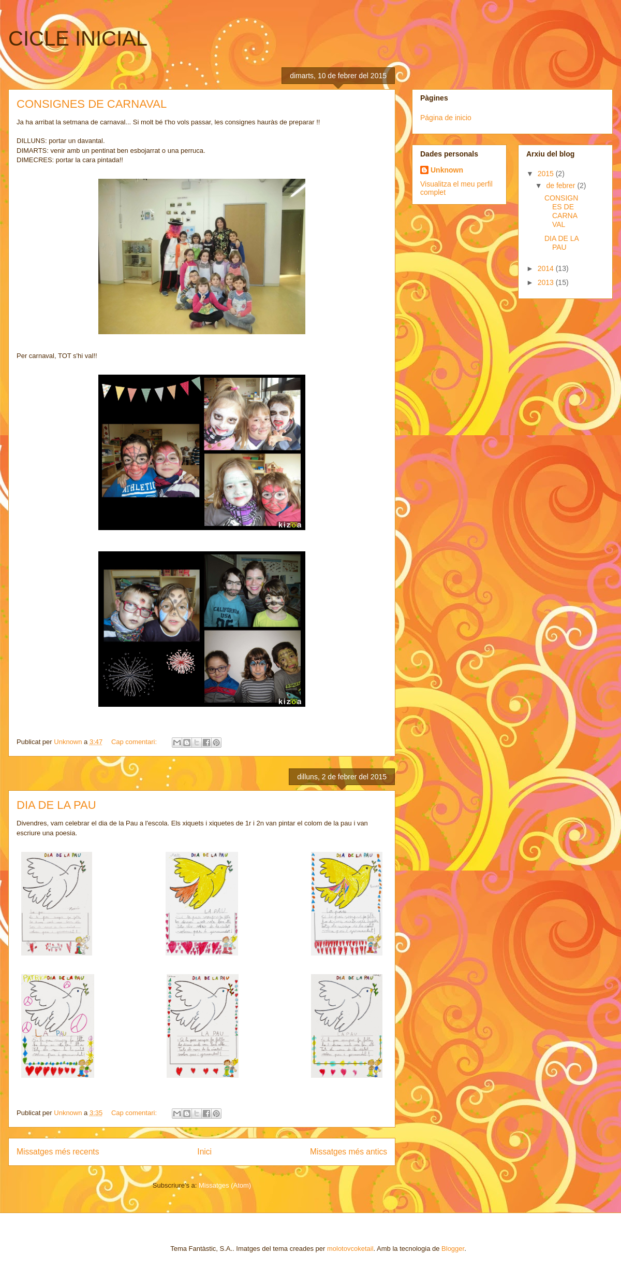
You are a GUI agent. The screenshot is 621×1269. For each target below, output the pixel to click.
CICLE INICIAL (77, 38)
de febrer (561, 185)
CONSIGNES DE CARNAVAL (92, 103)
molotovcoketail (350, 1248)
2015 (547, 173)
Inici (204, 1151)
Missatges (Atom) (225, 1185)
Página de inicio (445, 117)
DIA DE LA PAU (56, 805)
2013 (547, 282)
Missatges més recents (58, 1151)
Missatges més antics (348, 1151)
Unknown (447, 170)
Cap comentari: (135, 742)
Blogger (452, 1248)
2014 (547, 268)
